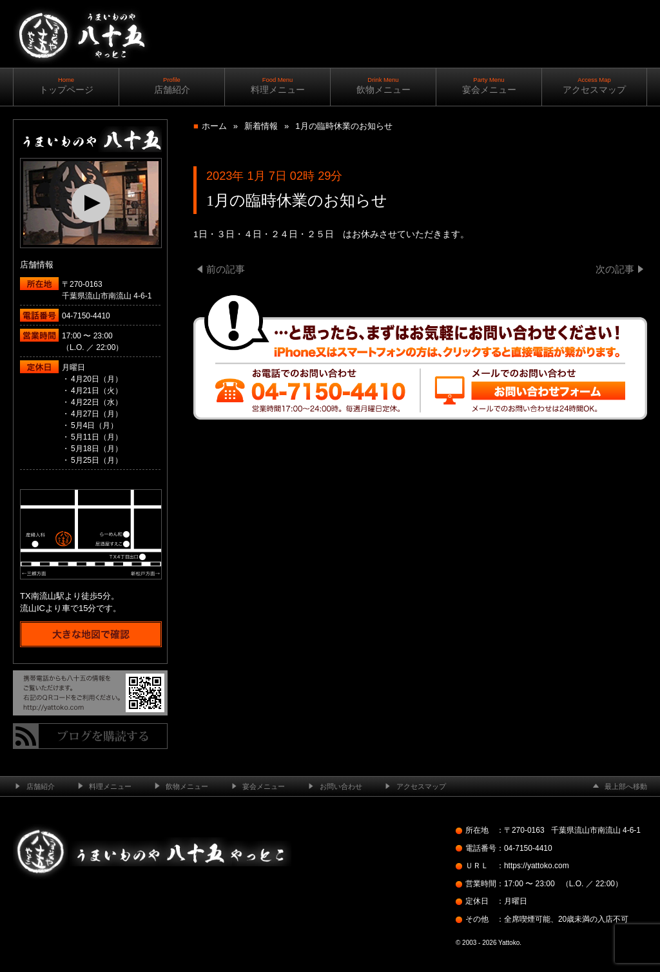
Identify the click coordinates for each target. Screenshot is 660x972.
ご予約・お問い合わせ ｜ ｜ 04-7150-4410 (561, 83)
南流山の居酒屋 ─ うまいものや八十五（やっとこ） (81, 77)
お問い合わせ (341, 786)
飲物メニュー (383, 85)
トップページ (66, 85)
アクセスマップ (594, 85)
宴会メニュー (488, 85)
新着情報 (261, 126)
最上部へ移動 (626, 786)
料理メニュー (277, 85)
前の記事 (225, 269)
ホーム (214, 126)
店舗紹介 (171, 85)
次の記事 (615, 269)
